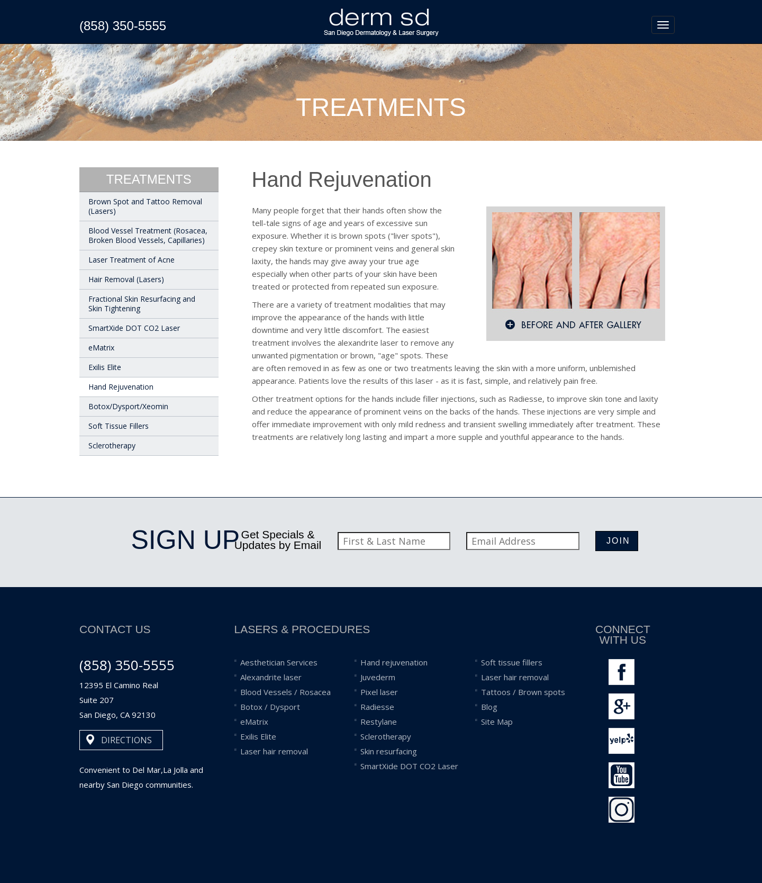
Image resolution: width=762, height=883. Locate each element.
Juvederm (377, 677)
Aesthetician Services (279, 662)
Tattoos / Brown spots (523, 692)
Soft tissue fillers (511, 662)
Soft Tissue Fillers (118, 426)
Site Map (497, 721)
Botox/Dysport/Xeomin (128, 406)
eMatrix (101, 348)
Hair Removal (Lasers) (126, 279)
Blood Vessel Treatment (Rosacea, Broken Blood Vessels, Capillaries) (147, 235)
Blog (489, 706)
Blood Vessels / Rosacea (285, 692)
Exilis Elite (104, 367)
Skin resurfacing (388, 751)
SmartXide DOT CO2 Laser (134, 328)
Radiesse (377, 706)
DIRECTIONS (126, 740)
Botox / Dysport (270, 706)
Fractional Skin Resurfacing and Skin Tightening (141, 303)
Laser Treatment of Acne (131, 260)
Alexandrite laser (271, 677)
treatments (149, 179)
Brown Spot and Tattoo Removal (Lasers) (145, 206)
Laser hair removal (274, 751)
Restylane (378, 721)
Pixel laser (379, 692)
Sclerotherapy (111, 445)
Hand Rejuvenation (120, 387)
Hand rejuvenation (394, 662)
